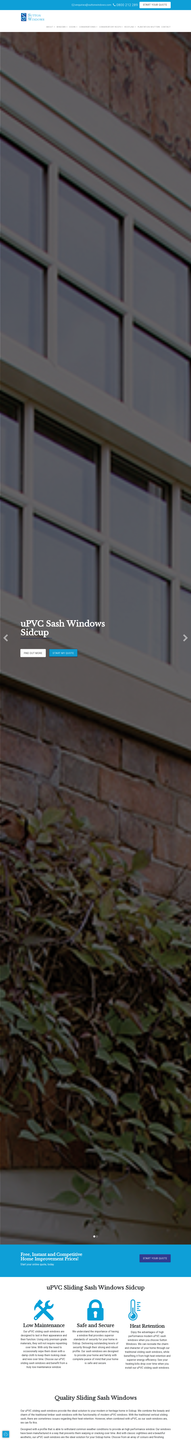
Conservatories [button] (87, 27)
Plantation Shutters (149, 27)
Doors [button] (72, 27)
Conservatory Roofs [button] (110, 27)
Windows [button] (61, 27)
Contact (166, 27)
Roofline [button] (129, 27)
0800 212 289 (125, 5)
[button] (5, 638)
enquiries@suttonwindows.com (91, 4)
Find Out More (33, 653)
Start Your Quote (155, 4)
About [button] (49, 27)
